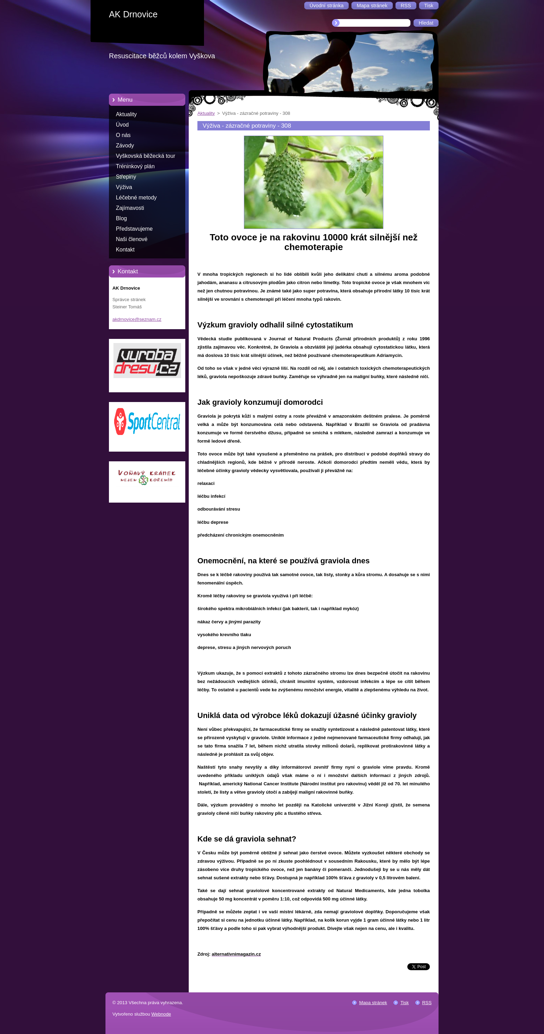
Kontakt (125, 250)
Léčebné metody (136, 197)
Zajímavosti (130, 208)
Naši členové (131, 239)
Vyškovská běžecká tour (145, 156)
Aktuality (126, 114)
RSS (427, 1002)
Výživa (124, 187)
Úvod (122, 125)
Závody (125, 145)
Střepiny (126, 177)
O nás (123, 135)
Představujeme (134, 229)
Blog (121, 218)
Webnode (161, 1014)
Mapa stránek (373, 1002)
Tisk (404, 1002)
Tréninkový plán (135, 166)
